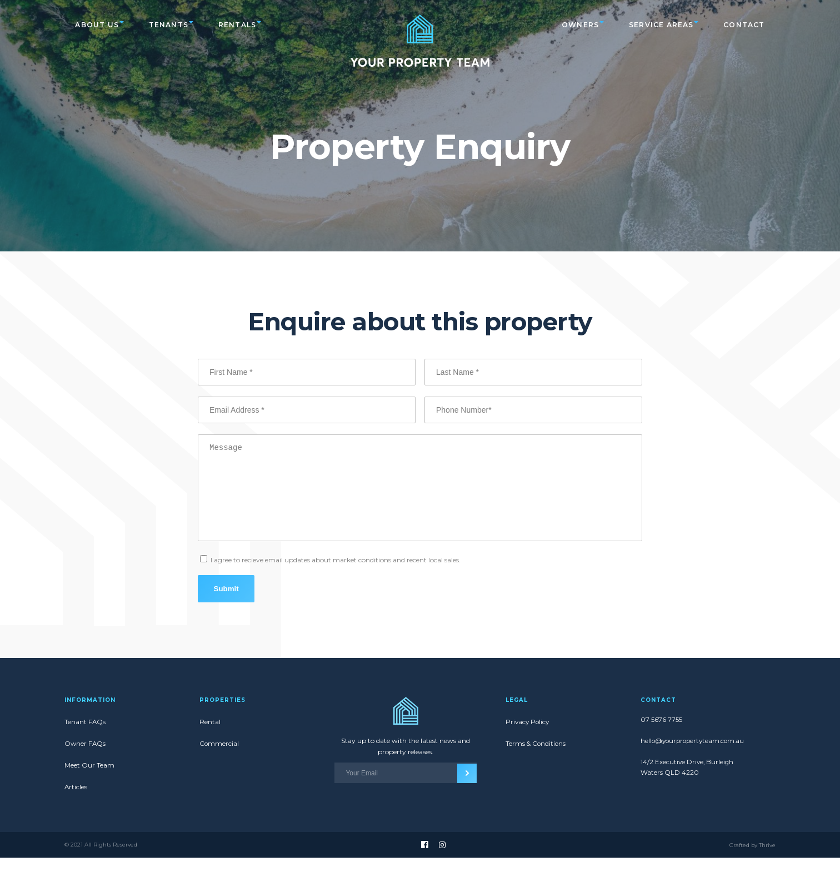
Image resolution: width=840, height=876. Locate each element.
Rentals (239, 24)
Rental (210, 740)
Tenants (169, 24)
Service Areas (660, 24)
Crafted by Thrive (752, 863)
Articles (76, 805)
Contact (743, 24)
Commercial (219, 762)
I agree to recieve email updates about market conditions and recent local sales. (336, 576)
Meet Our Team (89, 783)
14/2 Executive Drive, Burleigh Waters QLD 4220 (688, 787)
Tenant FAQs (85, 740)
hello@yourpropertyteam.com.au (694, 760)
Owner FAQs (85, 762)
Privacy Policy (528, 740)
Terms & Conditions (536, 762)
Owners (578, 24)
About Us (97, 24)
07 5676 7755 (661, 738)
